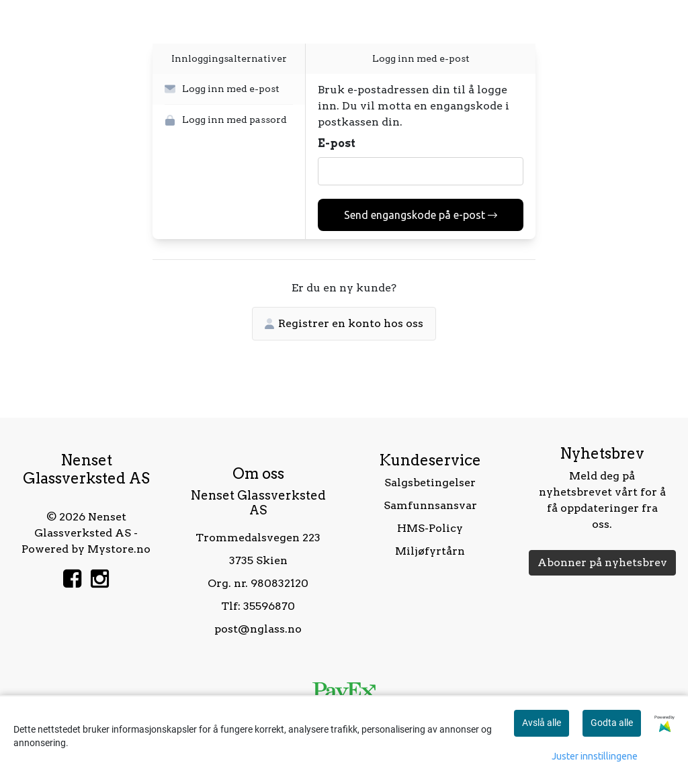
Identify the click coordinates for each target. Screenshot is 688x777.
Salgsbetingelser (430, 482)
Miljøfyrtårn (430, 551)
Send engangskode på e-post (420, 215)
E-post (336, 143)
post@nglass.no (258, 629)
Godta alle (612, 722)
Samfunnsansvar (430, 505)
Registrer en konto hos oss (344, 323)
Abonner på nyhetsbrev (602, 562)
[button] (229, 89)
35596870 (269, 606)
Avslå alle (541, 722)
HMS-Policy (430, 528)
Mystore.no (118, 549)
